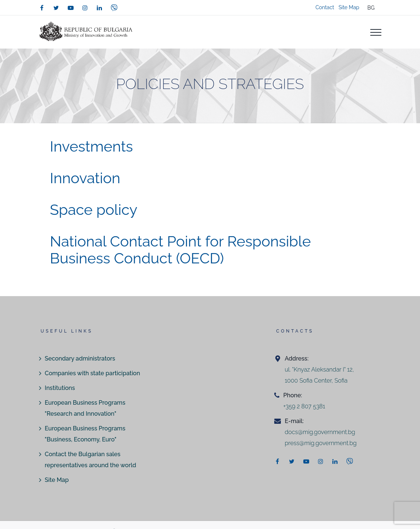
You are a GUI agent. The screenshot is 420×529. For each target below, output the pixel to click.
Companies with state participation (92, 373)
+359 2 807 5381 (304, 406)
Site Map (349, 7)
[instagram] (85, 8)
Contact (324, 7)
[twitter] (56, 8)
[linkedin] (99, 8)
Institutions (60, 387)
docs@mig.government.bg (320, 432)
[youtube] (71, 8)
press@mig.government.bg (320, 443)
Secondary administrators (80, 358)
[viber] (114, 7)
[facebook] (42, 8)
